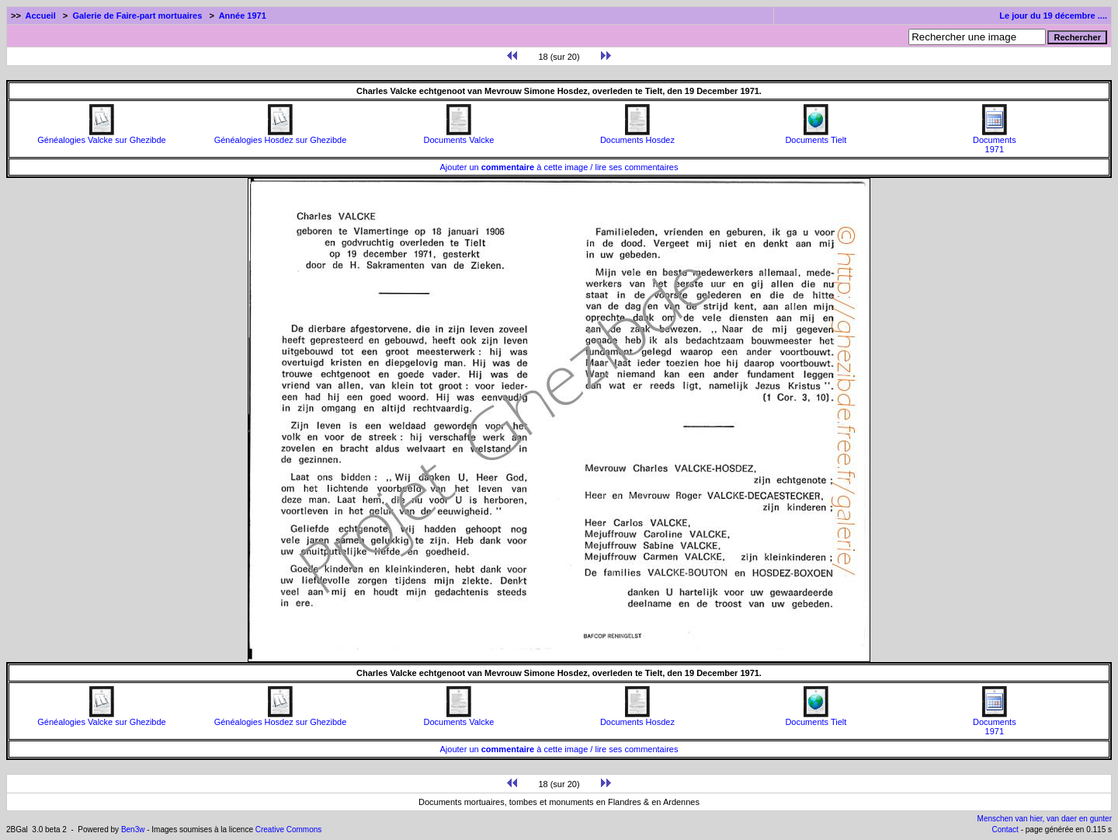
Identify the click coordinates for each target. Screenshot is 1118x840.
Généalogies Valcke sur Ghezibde (101, 136)
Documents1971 (994, 140)
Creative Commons (288, 829)
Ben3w (133, 829)
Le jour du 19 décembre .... (1053, 15)
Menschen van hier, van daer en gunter (1044, 818)
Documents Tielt (815, 136)
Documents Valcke (458, 136)
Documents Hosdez (637, 136)
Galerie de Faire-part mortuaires (137, 15)
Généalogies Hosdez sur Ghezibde (280, 136)
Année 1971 (242, 15)
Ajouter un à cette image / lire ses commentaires (559, 167)
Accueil (41, 15)
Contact (1004, 829)
